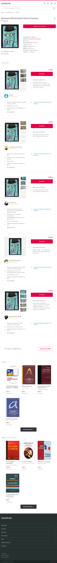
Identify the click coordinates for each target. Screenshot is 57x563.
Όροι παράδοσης (11, 111)
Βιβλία (3, 12)
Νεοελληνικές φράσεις (12, 418)
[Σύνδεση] (51, 3)
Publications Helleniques (34, 39)
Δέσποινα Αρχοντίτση (42, 463)
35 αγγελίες (25, 393)
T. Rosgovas (4, 20)
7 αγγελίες (8, 469)
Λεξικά (17, 12)
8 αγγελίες (40, 469)
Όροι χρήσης (3, 553)
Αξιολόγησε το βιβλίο (7, 51)
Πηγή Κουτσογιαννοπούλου (11, 465)
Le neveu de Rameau (27, 461)
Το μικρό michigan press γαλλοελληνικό (12, 495)
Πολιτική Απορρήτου (5, 555)
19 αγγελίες (9, 501)
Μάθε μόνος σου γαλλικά (44, 461)
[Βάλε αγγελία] (44, 3)
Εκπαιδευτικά (10, 12)
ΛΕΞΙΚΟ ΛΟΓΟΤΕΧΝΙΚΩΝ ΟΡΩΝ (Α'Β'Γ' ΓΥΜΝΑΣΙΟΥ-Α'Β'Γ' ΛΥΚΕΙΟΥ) (12, 387)
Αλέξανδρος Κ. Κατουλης (43, 389)
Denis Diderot (25, 463)
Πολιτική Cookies (4, 557)
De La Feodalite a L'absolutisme (10, 462)
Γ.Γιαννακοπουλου (9, 497)
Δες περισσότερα (28, 429)
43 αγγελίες (9, 393)
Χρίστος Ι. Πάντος (9, 420)
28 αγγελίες (41, 393)
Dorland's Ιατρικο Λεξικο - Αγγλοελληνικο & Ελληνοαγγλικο (44, 387)
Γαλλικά (35, 50)
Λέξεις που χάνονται (27, 386)
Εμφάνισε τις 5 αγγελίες (39, 26)
